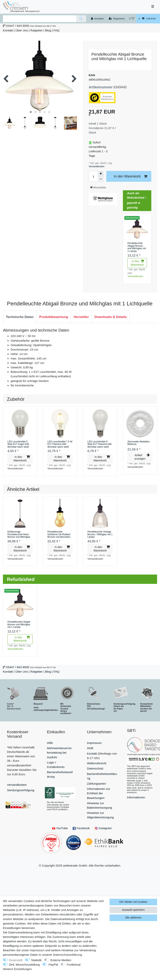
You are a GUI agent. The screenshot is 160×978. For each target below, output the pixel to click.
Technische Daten (20, 317)
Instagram (103, 828)
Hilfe (50, 742)
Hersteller (81, 317)
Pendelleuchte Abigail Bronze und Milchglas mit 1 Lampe (136, 247)
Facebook (81, 828)
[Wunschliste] (131, 18)
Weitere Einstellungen (17, 969)
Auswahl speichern (133, 909)
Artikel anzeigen (142, 457)
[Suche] (81, 18)
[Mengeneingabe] (93, 176)
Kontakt (8, 30)
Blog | (49, 30)
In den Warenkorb (130, 176)
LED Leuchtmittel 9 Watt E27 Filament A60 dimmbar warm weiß (99, 444)
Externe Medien (60, 960)
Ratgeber (36, 30)
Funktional (73, 964)
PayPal (53, 964)
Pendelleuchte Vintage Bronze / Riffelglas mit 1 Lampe (99, 534)
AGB (90, 748)
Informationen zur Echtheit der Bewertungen (98, 793)
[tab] (20, 317)
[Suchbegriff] (39, 18)
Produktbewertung (53, 317)
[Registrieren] (117, 18)
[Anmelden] (97, 18)
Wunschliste (98, 187)
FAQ (57, 30)
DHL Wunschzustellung (24, 964)
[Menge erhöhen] (100, 173)
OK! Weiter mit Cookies (133, 901)
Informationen (136, 797)
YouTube (60, 828)
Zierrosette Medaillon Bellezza (138, 443)
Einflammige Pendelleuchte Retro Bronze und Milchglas (18, 534)
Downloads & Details (110, 317)
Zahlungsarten (96, 783)
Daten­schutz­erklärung (67, 954)
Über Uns (21, 30)
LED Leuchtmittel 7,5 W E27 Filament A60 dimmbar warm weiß (59, 444)
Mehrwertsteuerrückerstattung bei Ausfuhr (59, 752)
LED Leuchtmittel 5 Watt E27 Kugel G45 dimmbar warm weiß (18, 444)
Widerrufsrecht (96, 763)
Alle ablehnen (133, 917)
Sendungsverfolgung (20, 790)
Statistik (36, 960)
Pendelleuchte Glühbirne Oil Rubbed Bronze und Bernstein (58, 534)
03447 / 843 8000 (17, 25)
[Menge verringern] (100, 179)
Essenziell (15, 960)
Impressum (94, 742)
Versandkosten (96, 166)
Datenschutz (95, 768)
